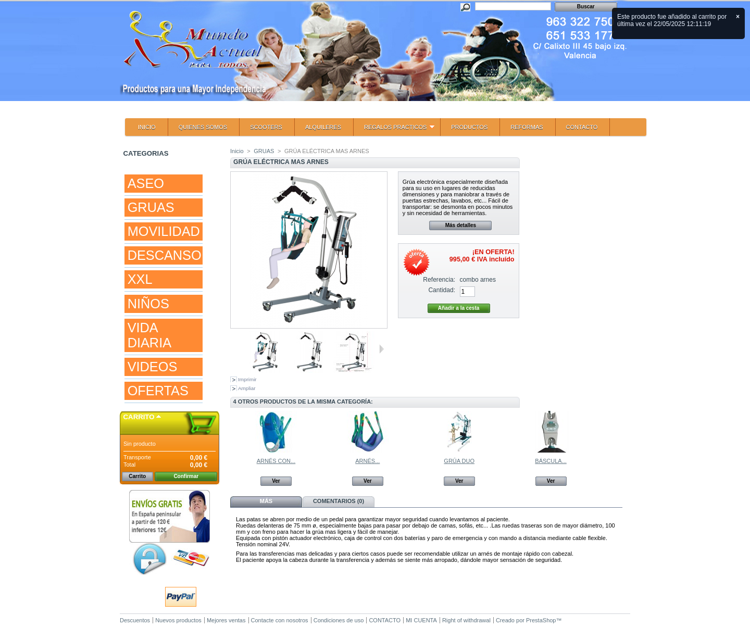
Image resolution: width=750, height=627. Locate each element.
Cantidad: (441, 290)
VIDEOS (153, 366)
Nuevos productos (178, 620)
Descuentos (135, 620)
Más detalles (460, 225)
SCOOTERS (266, 127)
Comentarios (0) (338, 501)
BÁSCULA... (551, 461)
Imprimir (247, 379)
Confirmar (185, 476)
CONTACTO (582, 127)
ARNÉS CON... (276, 461)
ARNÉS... (367, 461)
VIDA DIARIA (149, 335)
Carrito (139, 417)
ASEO (146, 183)
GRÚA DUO (459, 461)
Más (266, 501)
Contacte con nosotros (279, 620)
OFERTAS (158, 390)
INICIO (147, 127)
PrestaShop (541, 620)
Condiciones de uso (339, 620)
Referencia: (439, 279)
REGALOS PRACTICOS (394, 130)
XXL (140, 279)
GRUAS (151, 207)
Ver (276, 481)
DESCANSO (165, 255)
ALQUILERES (323, 127)
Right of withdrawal (466, 620)
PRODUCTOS (469, 127)
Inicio (237, 151)
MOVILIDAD (164, 231)
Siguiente (381, 349)
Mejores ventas (226, 620)
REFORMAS (526, 127)
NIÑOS (148, 303)
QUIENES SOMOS (203, 127)
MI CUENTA (421, 620)
